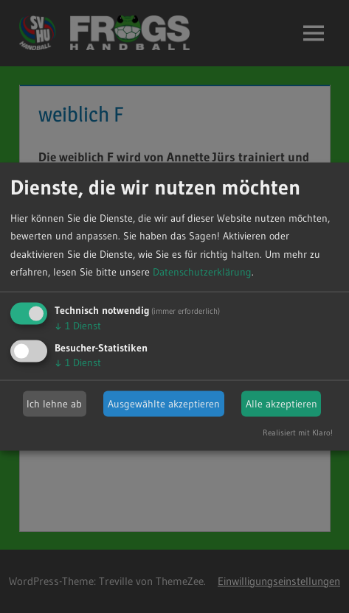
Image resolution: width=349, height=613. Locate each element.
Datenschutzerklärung (202, 272)
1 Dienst (78, 325)
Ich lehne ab (54, 403)
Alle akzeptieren (281, 403)
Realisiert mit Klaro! (298, 432)
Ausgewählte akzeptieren (164, 403)
